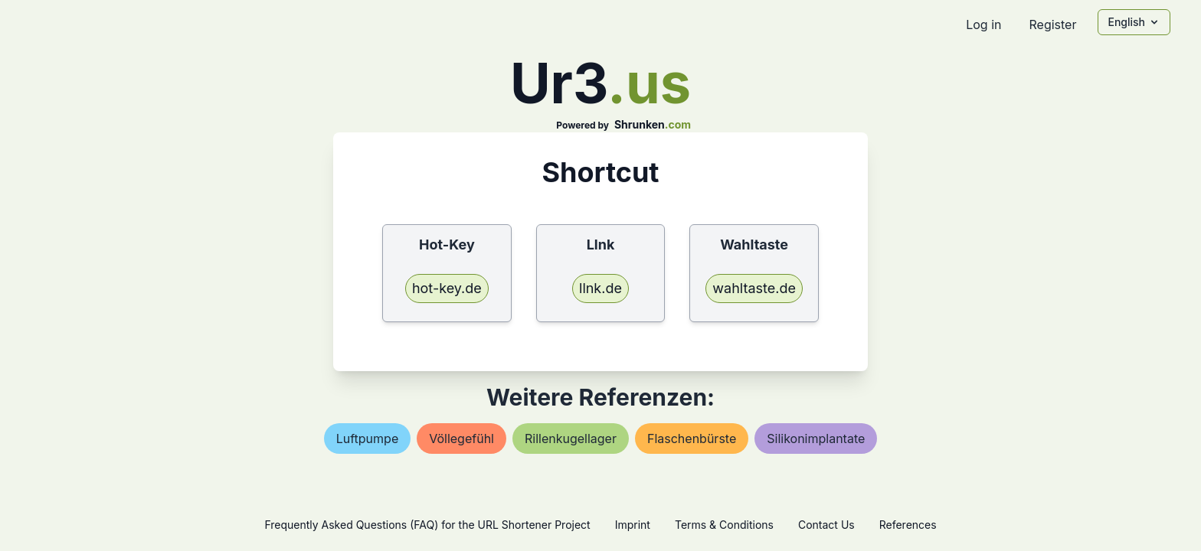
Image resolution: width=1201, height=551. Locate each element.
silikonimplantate (816, 438)
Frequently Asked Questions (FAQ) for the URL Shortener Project (427, 524)
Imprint (632, 524)
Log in (983, 24)
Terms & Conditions (724, 524)
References (908, 524)
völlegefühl (461, 438)
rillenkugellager (571, 438)
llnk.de (600, 288)
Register (1052, 24)
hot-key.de (447, 288)
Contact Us (826, 524)
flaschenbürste (691, 438)
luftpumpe (367, 438)
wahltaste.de (754, 288)
